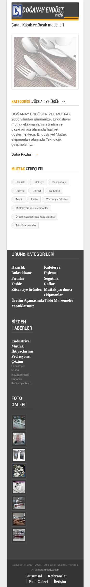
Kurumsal (33, 576)
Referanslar (57, 576)
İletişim (60, 582)
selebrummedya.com (47, 569)
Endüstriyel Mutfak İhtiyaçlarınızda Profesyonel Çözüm (25, 351)
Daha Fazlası (25, 154)
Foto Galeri (38, 582)
